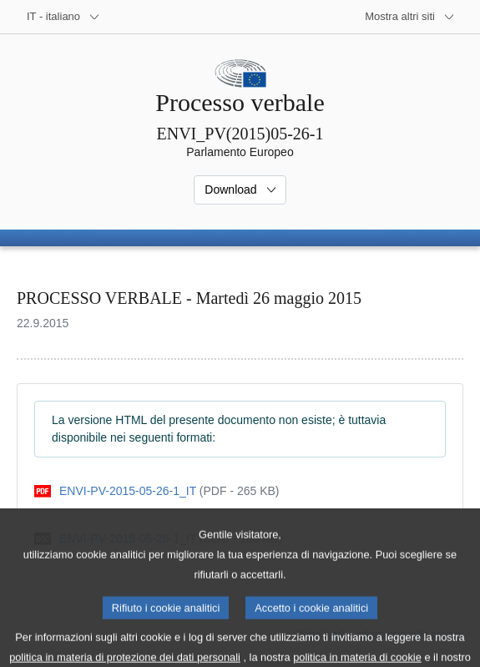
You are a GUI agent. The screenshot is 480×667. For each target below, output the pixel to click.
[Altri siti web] (409, 16)
